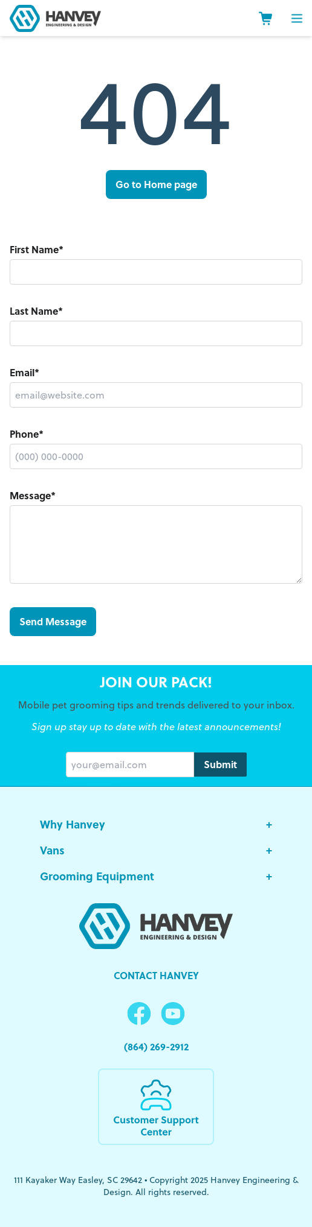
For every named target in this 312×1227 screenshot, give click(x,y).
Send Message (52, 621)
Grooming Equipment (156, 876)
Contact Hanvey (156, 975)
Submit (220, 764)
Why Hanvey (156, 824)
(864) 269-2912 (156, 1046)
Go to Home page (156, 184)
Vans (156, 850)
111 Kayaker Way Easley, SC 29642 (78, 1180)
